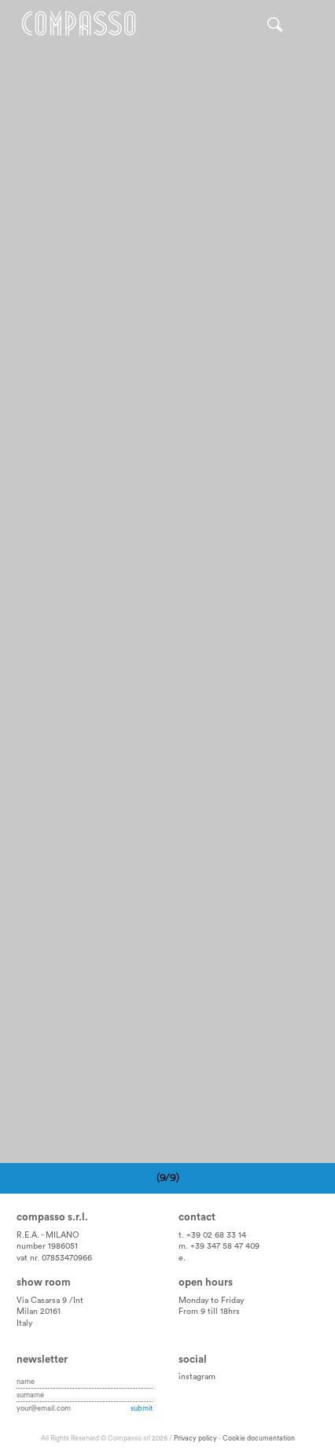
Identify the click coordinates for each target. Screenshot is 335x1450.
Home (79, 24)
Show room (44, 1282)
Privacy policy (195, 1438)
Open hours (206, 1282)
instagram (197, 1377)
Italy (24, 1323)
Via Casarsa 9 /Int (50, 1301)
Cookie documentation (259, 1438)
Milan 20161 (39, 1312)
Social (193, 1359)
